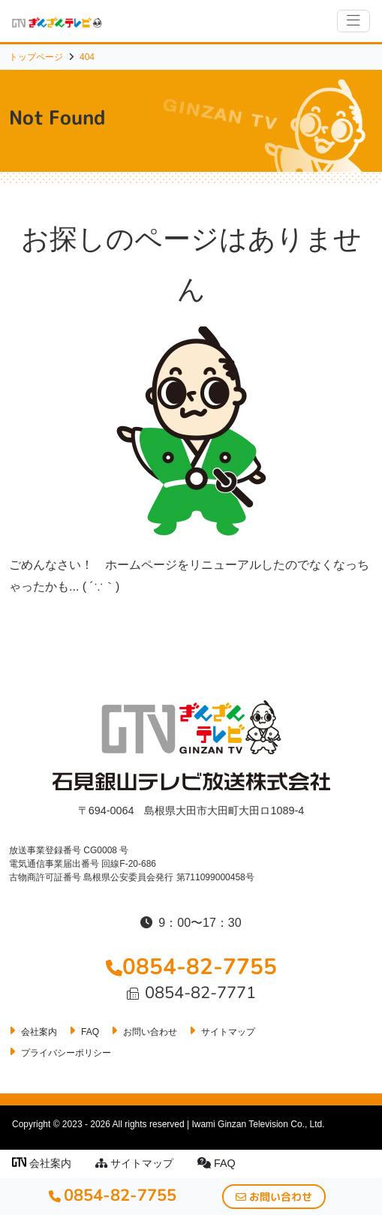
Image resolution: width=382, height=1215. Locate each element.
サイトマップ (134, 1163)
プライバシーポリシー (66, 1053)
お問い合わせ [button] (274, 1196)
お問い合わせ (150, 1032)
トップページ (36, 57)
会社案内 (41, 1163)
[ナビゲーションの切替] (353, 21)
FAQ (216, 1163)
